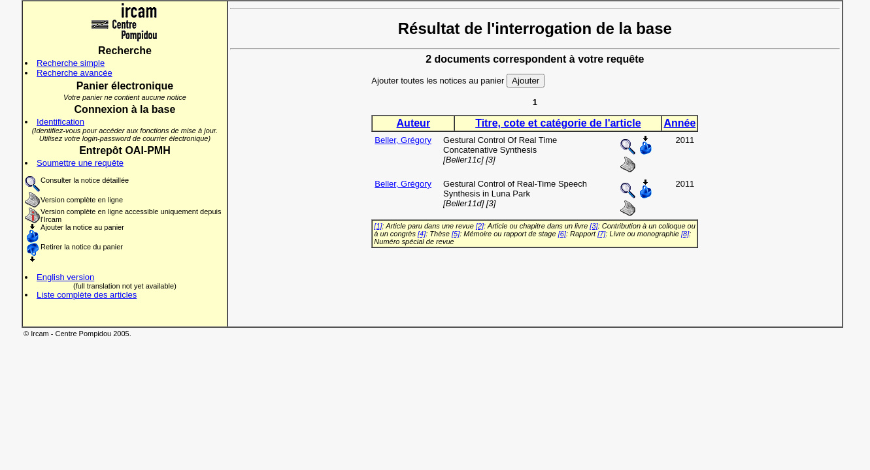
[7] (601, 234)
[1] (378, 226)
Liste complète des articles (87, 295)
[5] (456, 234)
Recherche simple (71, 63)
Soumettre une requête (80, 163)
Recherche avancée (74, 73)
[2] (480, 226)
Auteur (414, 123)
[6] (562, 234)
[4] (422, 234)
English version (65, 277)
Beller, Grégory (403, 140)
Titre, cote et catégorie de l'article (558, 123)
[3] (593, 226)
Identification (60, 122)
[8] (685, 234)
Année (679, 123)
